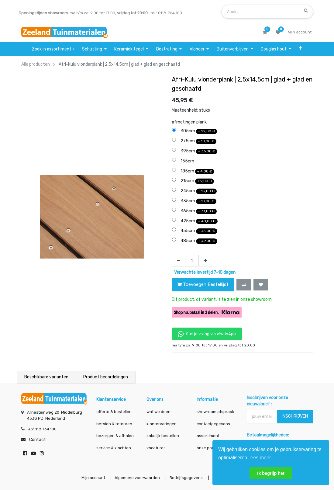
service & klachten (113, 448)
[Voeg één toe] (205, 260)
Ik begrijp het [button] (270, 473)
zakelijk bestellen (162, 435)
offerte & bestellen (114, 411)
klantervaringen (161, 424)
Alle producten (35, 64)
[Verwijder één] (178, 260)
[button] (300, 49)
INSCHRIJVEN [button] (295, 416)
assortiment (208, 435)
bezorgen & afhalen (115, 435)
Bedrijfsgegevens (187, 478)
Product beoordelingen (105, 377)
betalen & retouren (114, 424)
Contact (37, 439)
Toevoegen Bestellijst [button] (203, 284)
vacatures (156, 448)
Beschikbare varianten (46, 377)
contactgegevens (213, 424)
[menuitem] (53, 49)
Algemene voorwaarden (136, 478)
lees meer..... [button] (263, 457)
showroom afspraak (215, 411)
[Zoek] (306, 10)
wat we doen (158, 411)
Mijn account (92, 478)
